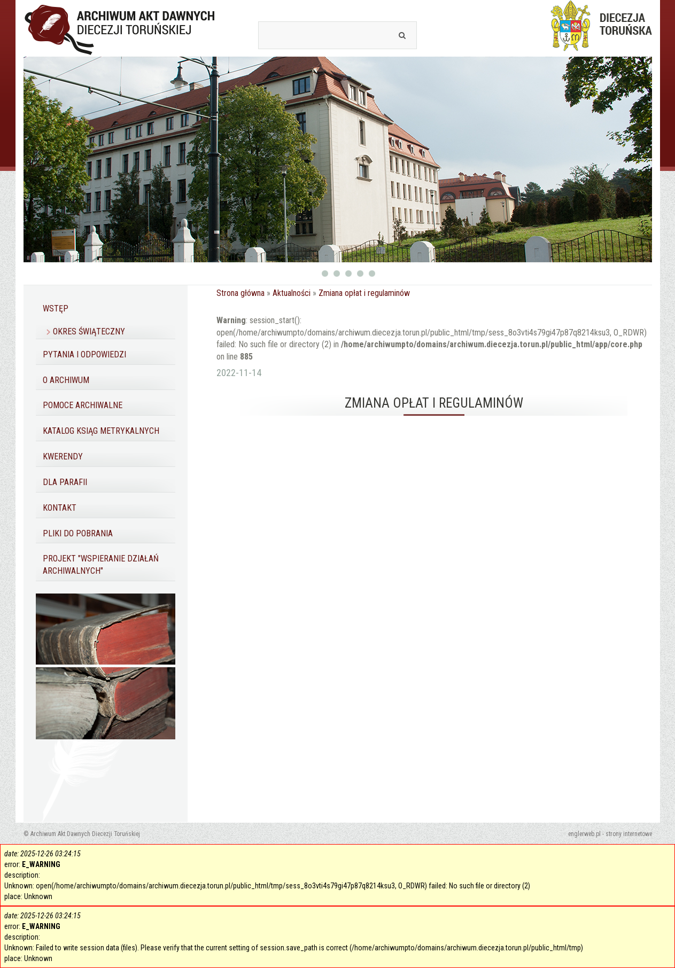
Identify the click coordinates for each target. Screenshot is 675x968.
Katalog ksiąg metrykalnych (101, 431)
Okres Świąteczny (89, 331)
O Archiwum (66, 380)
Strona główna (240, 293)
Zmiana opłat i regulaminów (364, 293)
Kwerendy (63, 456)
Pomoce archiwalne (82, 405)
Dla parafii (65, 482)
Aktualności (292, 293)
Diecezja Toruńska (598, 25)
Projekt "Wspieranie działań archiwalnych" (101, 564)
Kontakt (59, 508)
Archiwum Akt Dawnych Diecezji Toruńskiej (120, 28)
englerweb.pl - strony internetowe (610, 834)
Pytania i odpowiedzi (84, 354)
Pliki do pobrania (78, 533)
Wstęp (55, 308)
